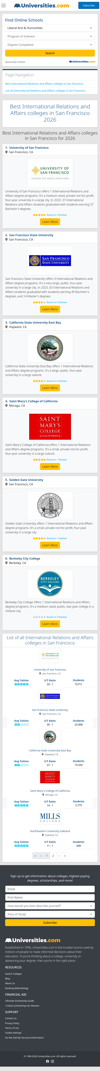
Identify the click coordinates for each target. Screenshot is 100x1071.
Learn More (50, 222)
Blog (7, 978)
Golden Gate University (26, 480)
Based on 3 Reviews (57, 214)
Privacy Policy (12, 1023)
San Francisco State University (31, 235)
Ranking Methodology (16, 988)
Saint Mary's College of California (33, 401)
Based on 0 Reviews (57, 617)
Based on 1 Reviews (57, 459)
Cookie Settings (13, 1032)
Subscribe (89, 5)
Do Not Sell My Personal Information (24, 1037)
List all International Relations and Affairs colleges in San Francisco (45, 90)
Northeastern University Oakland (50, 831)
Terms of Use (12, 1028)
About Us (10, 983)
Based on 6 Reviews (57, 302)
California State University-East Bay (35, 322)
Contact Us (11, 1018)
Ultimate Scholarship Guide (19, 1000)
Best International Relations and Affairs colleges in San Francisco (44, 83)
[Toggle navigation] (3, 5)
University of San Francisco (29, 148)
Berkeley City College (24, 558)
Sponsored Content (15, 62)
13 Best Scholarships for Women (22, 1005)
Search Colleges (13, 973)
